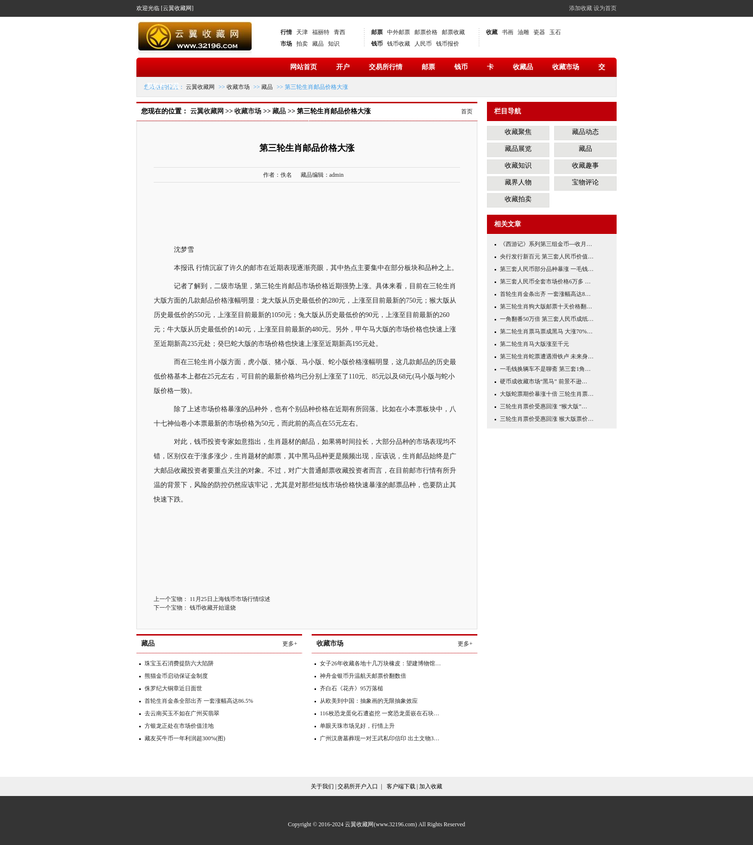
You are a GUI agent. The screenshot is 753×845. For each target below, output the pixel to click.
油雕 (523, 32)
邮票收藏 (453, 32)
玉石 (555, 32)
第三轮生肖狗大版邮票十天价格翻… (546, 306)
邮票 (377, 32)
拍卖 (302, 43)
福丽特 (320, 32)
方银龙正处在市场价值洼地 (179, 726)
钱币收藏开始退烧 (213, 607)
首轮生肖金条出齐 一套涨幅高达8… (545, 294)
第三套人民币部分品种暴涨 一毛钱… (547, 269)
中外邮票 (398, 32)
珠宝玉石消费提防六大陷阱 (179, 663)
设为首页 (605, 8)
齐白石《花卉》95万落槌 (351, 688)
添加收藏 (580, 8)
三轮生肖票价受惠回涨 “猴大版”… (543, 406)
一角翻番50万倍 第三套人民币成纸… (547, 319)
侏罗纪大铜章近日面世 (173, 688)
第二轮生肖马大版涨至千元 (534, 344)
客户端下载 (401, 786)
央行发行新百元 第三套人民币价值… (547, 256)
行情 (286, 32)
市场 (286, 43)
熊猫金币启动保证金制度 (176, 676)
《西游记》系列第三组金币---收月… (546, 244)
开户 (343, 67)
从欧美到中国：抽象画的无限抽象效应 (369, 701)
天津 (302, 32)
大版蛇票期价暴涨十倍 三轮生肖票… (547, 394)
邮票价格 (425, 32)
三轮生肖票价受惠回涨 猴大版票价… (547, 419)
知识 (334, 43)
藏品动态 (585, 131)
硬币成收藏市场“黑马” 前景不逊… (543, 381)
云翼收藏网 (200, 87)
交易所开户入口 (358, 786)
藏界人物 (518, 182)
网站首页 (303, 67)
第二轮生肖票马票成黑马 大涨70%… (546, 331)
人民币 (423, 43)
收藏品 (523, 67)
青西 (339, 32)
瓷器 (539, 32)
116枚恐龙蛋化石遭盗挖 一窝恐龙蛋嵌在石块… (379, 713)
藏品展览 (518, 148)
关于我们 (322, 786)
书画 (507, 32)
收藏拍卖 (518, 199)
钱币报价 (447, 43)
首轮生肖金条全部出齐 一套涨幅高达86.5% (199, 701)
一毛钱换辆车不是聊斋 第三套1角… (545, 369)
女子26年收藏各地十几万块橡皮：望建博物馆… (380, 663)
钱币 (377, 43)
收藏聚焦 (518, 131)
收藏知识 (518, 165)
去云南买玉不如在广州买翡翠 (182, 713)
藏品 (318, 43)
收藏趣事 (585, 165)
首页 (467, 111)
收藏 (492, 32)
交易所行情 (385, 67)
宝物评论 (585, 182)
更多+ (289, 643)
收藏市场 (565, 67)
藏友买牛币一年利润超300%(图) (185, 738)
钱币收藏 (398, 43)
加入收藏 (430, 786)
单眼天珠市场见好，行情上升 (357, 726)
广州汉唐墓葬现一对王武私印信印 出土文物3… (379, 738)
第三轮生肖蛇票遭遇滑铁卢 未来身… (547, 356)
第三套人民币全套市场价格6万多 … (545, 281)
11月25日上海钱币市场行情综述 (230, 599)
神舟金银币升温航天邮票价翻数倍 (363, 676)
